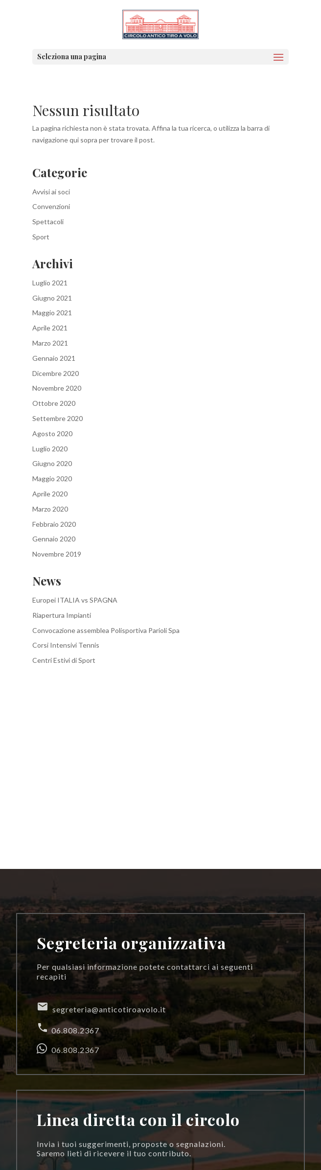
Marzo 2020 (50, 509)
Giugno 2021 (52, 298)
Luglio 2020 (50, 449)
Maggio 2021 (52, 312)
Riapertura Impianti (61, 615)
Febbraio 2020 (54, 524)
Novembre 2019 (56, 554)
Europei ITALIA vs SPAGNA (74, 600)
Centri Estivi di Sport (63, 660)
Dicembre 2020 (55, 373)
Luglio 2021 (50, 283)
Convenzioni (51, 206)
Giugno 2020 (52, 463)
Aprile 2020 (50, 494)
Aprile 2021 (50, 328)
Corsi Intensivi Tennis (65, 645)
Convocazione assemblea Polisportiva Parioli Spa (106, 630)
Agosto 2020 (52, 433)
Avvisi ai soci (51, 191)
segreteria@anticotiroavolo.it (101, 1007)
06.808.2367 (68, 1028)
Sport (40, 237)
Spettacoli (48, 221)
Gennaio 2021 (53, 358)
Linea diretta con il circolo (138, 1119)
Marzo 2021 (50, 343)
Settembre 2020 (57, 418)
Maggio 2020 (52, 478)
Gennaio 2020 (53, 539)
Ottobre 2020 (53, 403)
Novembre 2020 (56, 388)
